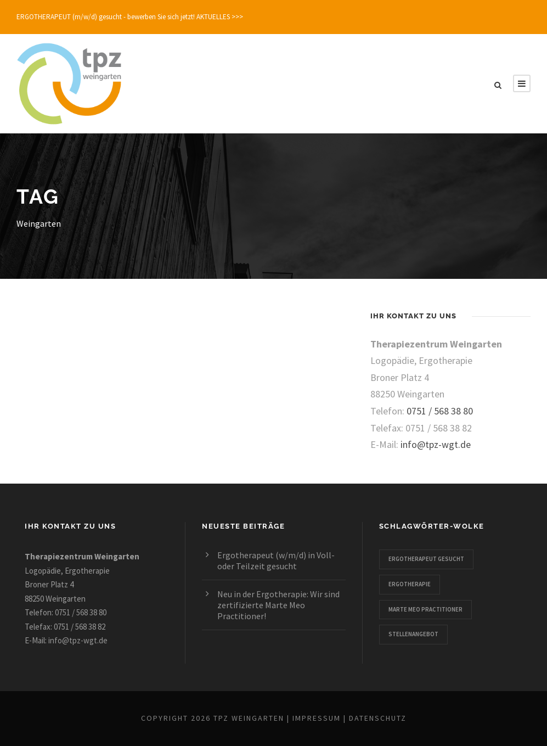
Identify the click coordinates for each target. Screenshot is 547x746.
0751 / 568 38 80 (440, 411)
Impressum (316, 718)
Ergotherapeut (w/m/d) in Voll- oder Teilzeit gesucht (276, 560)
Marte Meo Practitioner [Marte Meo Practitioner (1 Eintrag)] (425, 609)
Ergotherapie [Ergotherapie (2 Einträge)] (409, 584)
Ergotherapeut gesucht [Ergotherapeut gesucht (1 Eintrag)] (426, 559)
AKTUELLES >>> (219, 16)
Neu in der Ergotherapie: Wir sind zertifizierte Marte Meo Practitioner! (278, 604)
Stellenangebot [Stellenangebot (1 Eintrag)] (413, 634)
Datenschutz (378, 718)
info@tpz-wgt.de (436, 444)
